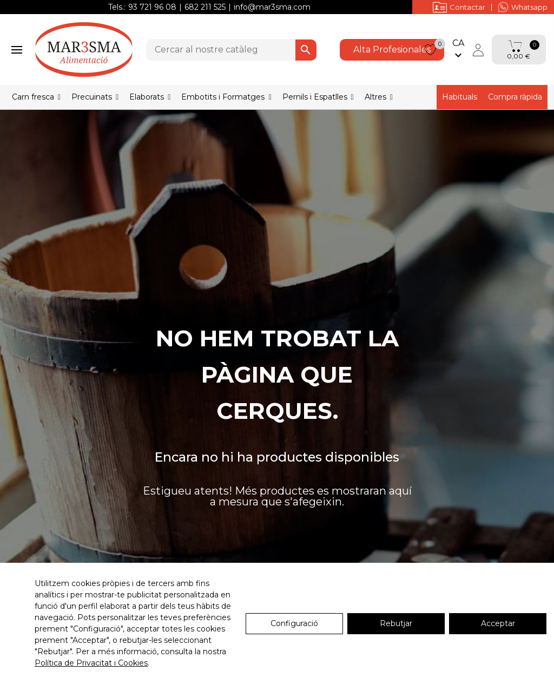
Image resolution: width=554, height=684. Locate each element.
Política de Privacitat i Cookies (91, 663)
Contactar (459, 7)
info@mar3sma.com (272, 7)
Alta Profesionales (392, 49)
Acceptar (498, 623)
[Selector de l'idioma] (458, 50)
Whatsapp (523, 7)
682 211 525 (205, 7)
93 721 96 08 (152, 7)
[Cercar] (231, 50)
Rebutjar (396, 623)
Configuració (294, 623)
